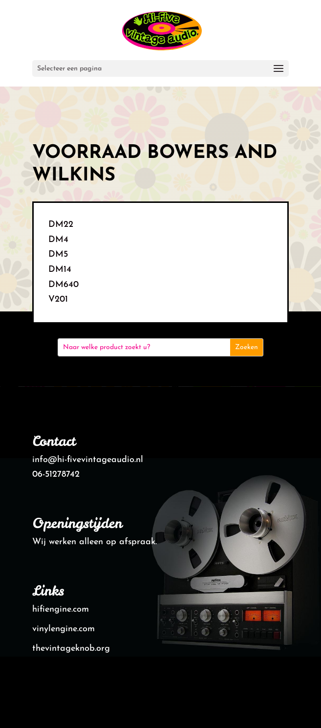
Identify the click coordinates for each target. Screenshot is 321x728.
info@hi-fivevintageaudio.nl (87, 459)
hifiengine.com (60, 609)
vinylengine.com (63, 629)
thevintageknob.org (71, 648)
